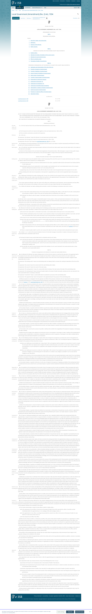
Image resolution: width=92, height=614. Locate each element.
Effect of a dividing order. (36, 62)
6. (29, 58)
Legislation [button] (18, 7)
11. (29, 72)
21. (29, 92)
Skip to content (56, 1)
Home (13, 7)
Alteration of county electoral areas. (38, 60)
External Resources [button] (36, 7)
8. (29, 62)
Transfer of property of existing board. (39, 72)
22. (29, 94)
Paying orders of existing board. (37, 78)
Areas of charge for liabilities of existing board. (41, 76)
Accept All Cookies (80, 612)
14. (29, 78)
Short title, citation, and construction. (38, 43)
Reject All (70, 612)
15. (29, 80)
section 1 (26, 285)
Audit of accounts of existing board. (38, 92)
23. (29, 96)
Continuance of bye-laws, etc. (37, 84)
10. (29, 70)
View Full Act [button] (23, 21)
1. (29, 43)
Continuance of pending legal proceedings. (40, 88)
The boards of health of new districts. (39, 64)
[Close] (90, 612)
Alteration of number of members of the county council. (42, 58)
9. (29, 64)
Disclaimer (62, 1)
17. (29, 84)
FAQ (45, 7)
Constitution (27, 7)
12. (29, 74)
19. (29, 88)
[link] (75, 10)
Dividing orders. (34, 55)
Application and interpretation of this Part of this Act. (42, 70)
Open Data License (70, 599)
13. (29, 76)
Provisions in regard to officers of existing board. (41, 94)
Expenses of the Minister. (36, 47)
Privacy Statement (38, 599)
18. (29, 86)
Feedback (68, 1)
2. (29, 45)
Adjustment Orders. (35, 96)
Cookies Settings (60, 612)
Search (76, 7)
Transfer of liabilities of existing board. (39, 74)
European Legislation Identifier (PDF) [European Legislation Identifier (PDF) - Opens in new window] (57, 599)
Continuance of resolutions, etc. (37, 86)
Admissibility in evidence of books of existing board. (42, 90)
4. (29, 49)
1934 (20, 13)
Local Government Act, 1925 (23, 101)
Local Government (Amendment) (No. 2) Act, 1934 (32, 13)
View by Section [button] (16, 21)
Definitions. (33, 45)
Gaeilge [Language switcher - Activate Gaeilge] (78, 1)
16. (29, 82)
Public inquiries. (34, 49)
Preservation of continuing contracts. (38, 82)
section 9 (71, 229)
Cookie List (77, 599)
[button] (78, 7)
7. (29, 60)
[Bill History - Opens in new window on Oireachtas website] (28, 21)
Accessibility (45, 599)
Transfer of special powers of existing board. (40, 80)
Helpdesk (73, 1)
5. (29, 55)
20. (29, 90)
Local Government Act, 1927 (23, 103)
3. (29, 47)
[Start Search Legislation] (68, 10)
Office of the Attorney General (73, 4)
